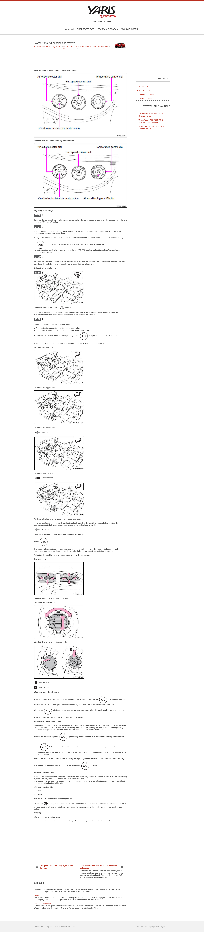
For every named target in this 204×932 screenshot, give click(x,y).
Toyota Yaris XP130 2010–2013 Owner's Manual (151, 127)
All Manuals (143, 86)
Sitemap (54, 927)
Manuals (69, 29)
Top (47, 927)
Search (72, 927)
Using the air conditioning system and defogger (50, 48)
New (42, 927)
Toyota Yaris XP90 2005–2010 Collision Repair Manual (151, 121)
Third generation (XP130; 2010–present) (48, 46)
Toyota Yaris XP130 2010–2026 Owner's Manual (80, 46)
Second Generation (108, 29)
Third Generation (130, 29)
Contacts (63, 927)
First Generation (85, 29)
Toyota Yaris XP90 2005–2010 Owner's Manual (151, 115)
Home (36, 927)
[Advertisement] (80, 59)
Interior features (103, 46)
